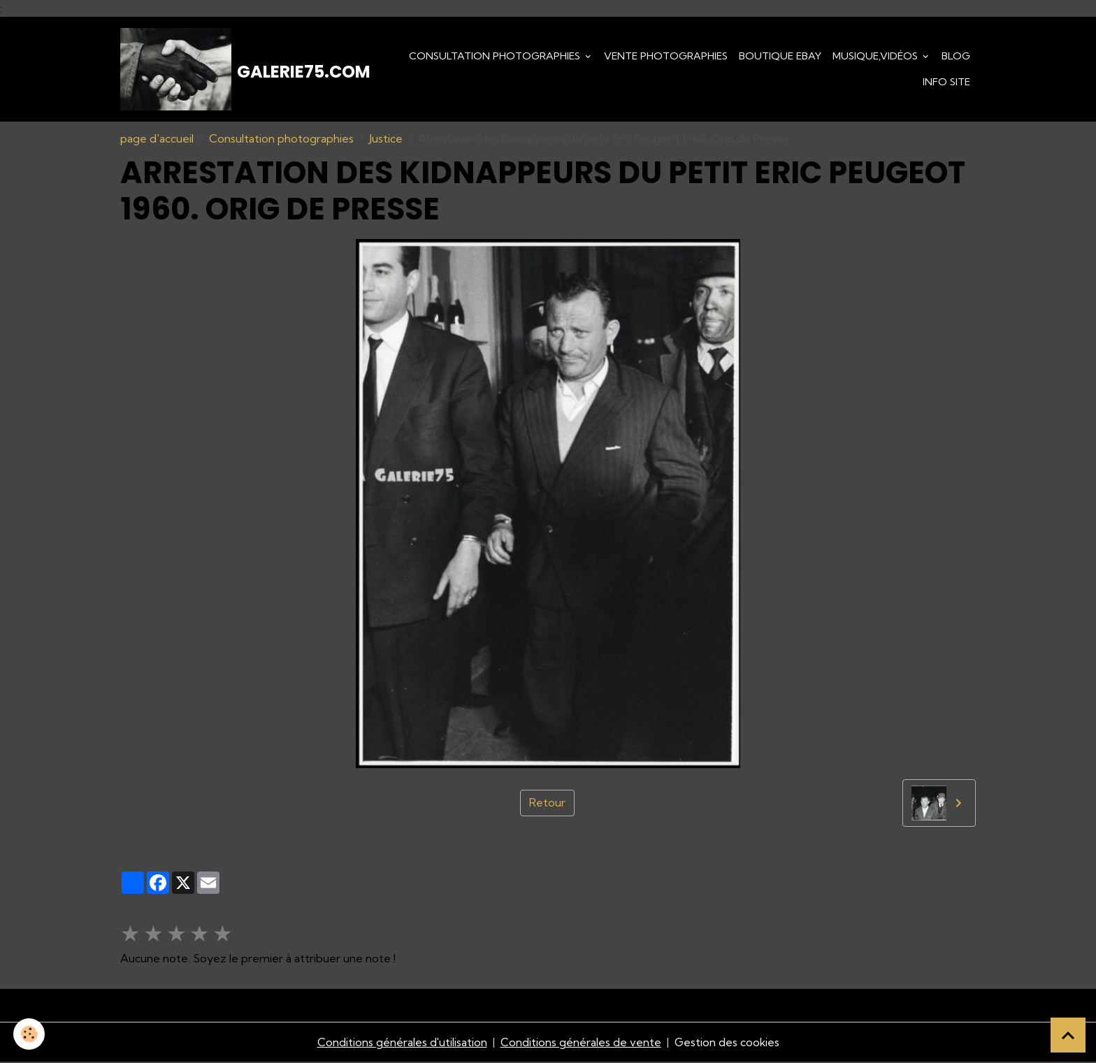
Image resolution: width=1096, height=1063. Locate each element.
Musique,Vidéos (876, 56)
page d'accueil (157, 140)
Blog (956, 56)
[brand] (240, 70)
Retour (547, 804)
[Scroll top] (1068, 1035)
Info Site (946, 82)
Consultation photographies (496, 56)
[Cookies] (29, 1034)
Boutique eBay (780, 56)
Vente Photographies (666, 56)
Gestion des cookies (727, 1043)
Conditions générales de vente (580, 1043)
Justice (386, 140)
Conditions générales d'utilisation (401, 1043)
